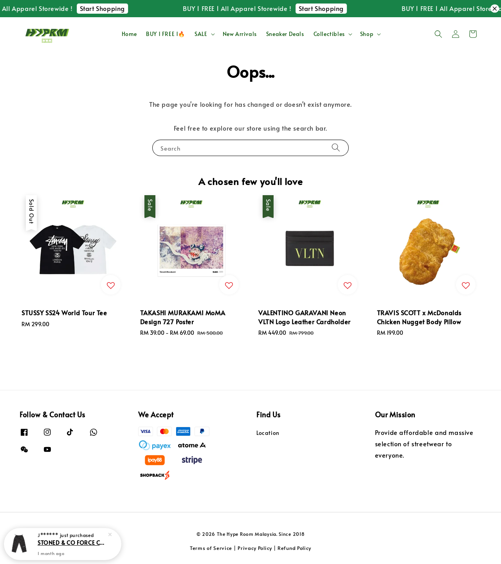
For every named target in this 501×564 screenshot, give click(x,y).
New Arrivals (240, 34)
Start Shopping (116, 8)
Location (267, 432)
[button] (438, 34)
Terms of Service (211, 547)
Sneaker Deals (285, 34)
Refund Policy (294, 547)
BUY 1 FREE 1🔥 (165, 34)
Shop (366, 34)
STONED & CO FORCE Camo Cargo (72, 549)
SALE (201, 34)
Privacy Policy (255, 547)
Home (129, 34)
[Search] (335, 147)
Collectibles (329, 34)
